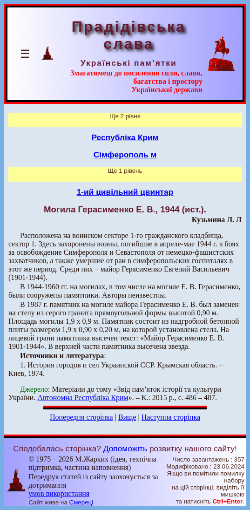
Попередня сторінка (81, 417)
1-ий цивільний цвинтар (125, 192)
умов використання (58, 493)
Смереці (81, 502)
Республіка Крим (124, 137)
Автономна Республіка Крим (82, 397)
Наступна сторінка (171, 417)
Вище (127, 417)
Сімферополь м (125, 154)
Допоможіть (125, 448)
